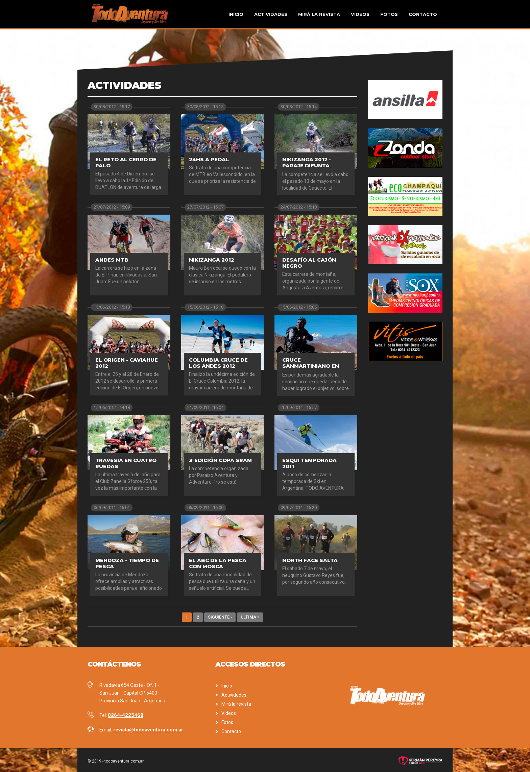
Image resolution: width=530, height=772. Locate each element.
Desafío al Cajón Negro (309, 263)
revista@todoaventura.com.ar (148, 730)
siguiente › (220, 617)
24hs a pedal (209, 159)
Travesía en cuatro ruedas (125, 463)
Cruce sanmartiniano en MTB (310, 366)
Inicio (235, 14)
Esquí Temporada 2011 (309, 463)
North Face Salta (310, 560)
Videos (360, 14)
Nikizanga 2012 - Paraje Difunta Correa (306, 165)
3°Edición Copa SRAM (220, 460)
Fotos (389, 14)
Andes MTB (111, 260)
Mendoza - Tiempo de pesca (127, 563)
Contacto (423, 14)
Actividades (270, 14)
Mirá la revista (319, 14)
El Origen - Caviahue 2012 (126, 363)
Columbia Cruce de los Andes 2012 (218, 363)
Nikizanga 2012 (211, 260)
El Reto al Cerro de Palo (125, 162)
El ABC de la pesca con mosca (217, 563)
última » (250, 617)
